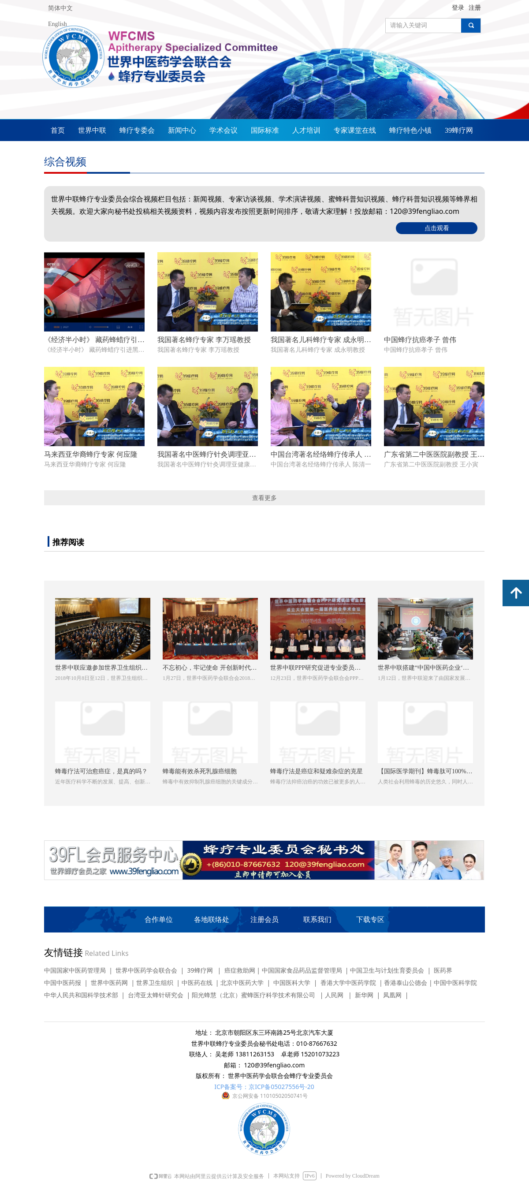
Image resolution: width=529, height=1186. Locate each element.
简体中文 (60, 8)
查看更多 (264, 497)
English (57, 24)
